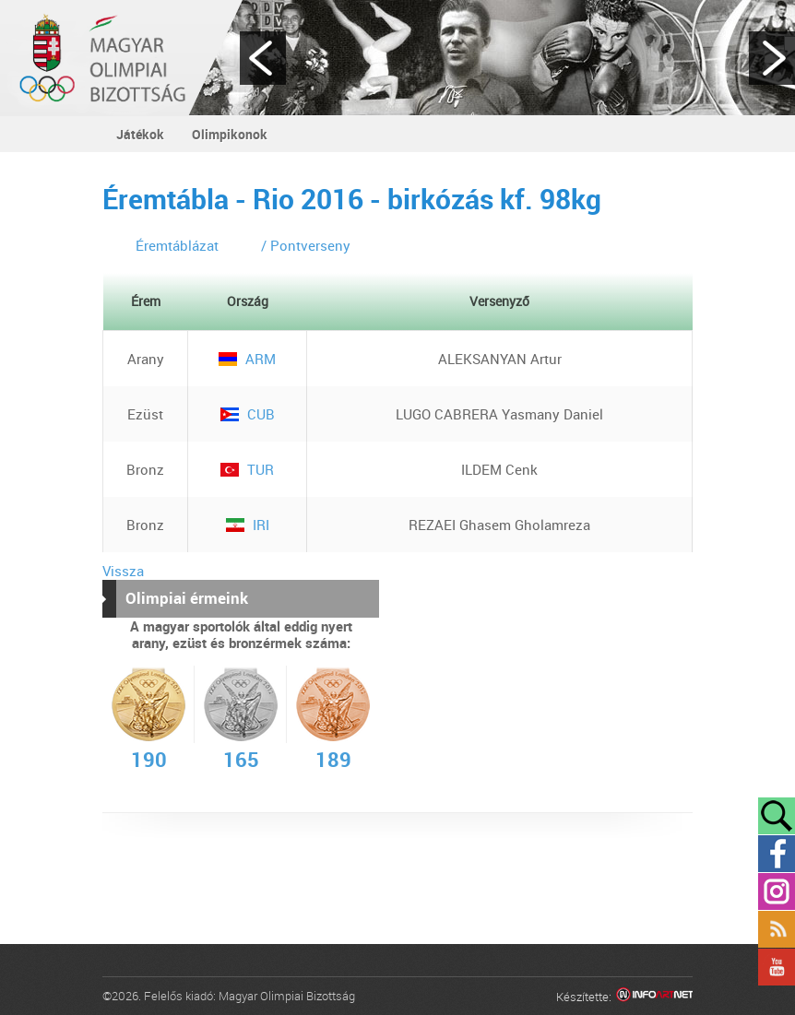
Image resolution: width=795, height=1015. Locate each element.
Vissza (123, 570)
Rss (776, 929)
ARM (247, 358)
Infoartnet (654, 997)
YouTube (776, 967)
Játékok (140, 134)
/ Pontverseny (305, 245)
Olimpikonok (229, 134)
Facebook (776, 853)
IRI (247, 524)
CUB (247, 414)
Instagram (776, 891)
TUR (247, 469)
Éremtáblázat (177, 245)
